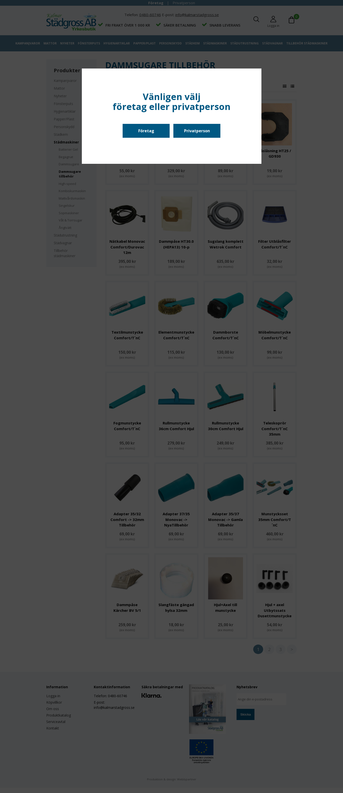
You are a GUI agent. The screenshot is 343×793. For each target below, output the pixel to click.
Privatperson (197, 131)
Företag (146, 131)
